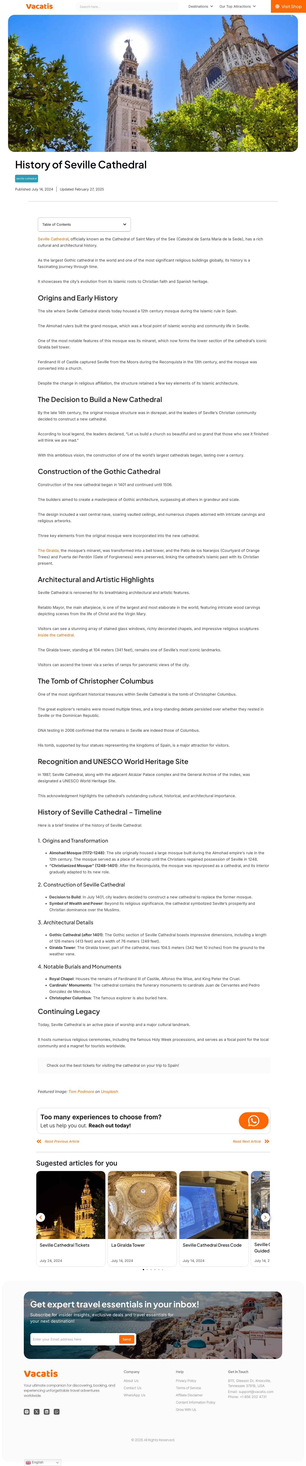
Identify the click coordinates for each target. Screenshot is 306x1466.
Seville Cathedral (53, 239)
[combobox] (127, 6)
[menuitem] (200, 6)
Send (127, 1339)
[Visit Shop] (288, 6)
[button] (124, 224)
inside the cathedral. (57, 635)
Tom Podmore (81, 1091)
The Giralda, (49, 550)
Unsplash (109, 1091)
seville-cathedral (26, 178)
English (34, 1462)
